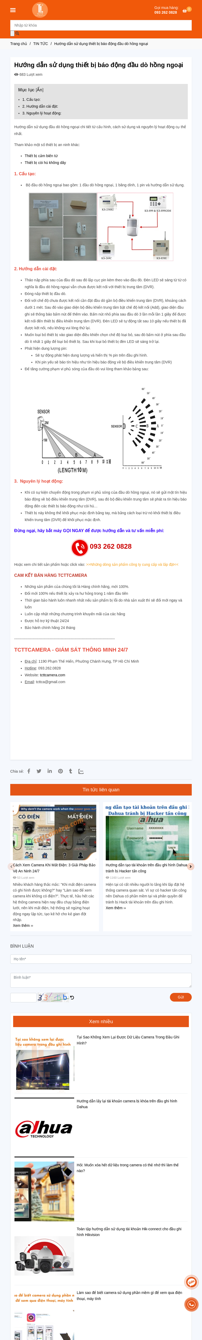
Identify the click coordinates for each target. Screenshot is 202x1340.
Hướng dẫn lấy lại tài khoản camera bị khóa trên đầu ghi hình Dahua (127, 1104)
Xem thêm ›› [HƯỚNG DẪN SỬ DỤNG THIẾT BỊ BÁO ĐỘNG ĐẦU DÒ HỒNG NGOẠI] (23, 925)
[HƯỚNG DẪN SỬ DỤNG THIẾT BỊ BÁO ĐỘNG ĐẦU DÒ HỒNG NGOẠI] (187, 11)
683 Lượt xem (28, 74)
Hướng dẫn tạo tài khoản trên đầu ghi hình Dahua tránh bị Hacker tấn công (146, 868)
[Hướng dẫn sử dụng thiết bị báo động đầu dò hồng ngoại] (40, 10)
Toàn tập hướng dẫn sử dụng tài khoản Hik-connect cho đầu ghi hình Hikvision (129, 1232)
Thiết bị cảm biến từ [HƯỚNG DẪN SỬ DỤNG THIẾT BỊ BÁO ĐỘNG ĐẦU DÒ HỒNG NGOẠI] (41, 156)
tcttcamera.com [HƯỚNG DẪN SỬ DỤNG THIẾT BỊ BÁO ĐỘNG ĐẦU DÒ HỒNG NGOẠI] (52, 675)
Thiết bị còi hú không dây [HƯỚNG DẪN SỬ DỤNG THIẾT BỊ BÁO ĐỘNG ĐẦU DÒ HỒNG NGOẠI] (45, 163)
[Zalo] (84, 771)
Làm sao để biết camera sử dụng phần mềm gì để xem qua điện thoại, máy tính (129, 1296)
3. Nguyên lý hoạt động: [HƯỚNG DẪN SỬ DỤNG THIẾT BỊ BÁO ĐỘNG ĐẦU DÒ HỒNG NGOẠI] (41, 113)
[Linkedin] (49, 771)
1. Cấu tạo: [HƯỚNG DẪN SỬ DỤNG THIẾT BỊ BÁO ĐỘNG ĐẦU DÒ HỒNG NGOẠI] (31, 99)
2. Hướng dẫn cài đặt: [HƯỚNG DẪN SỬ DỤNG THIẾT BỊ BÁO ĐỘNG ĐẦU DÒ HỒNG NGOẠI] (40, 106)
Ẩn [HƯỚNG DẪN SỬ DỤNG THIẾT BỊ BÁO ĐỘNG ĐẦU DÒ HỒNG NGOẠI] (39, 89)
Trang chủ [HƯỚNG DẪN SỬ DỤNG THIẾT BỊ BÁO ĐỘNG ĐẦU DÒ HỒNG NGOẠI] (18, 44)
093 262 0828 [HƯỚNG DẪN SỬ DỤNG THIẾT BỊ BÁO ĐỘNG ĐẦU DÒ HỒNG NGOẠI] (165, 12)
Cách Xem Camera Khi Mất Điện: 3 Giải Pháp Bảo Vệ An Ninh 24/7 (54, 868)
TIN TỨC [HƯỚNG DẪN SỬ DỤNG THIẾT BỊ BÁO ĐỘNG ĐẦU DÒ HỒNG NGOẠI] (40, 44)
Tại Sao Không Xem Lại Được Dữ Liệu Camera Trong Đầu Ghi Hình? (128, 1040)
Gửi (181, 997)
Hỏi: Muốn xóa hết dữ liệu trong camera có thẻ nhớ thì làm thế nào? (128, 1168)
